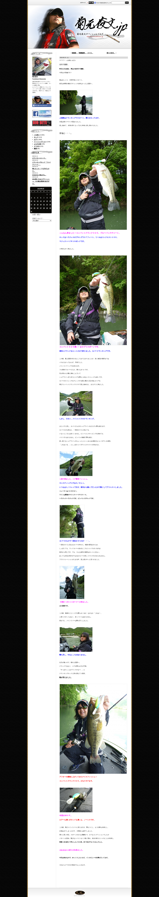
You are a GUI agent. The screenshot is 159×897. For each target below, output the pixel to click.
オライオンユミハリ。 (39, 158)
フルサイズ (92, 2)
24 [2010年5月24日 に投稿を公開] (31, 208)
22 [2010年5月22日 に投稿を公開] (47, 204)
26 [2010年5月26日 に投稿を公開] (37, 208)
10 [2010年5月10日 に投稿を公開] (31, 201)
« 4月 (34, 214)
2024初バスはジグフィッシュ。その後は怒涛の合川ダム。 (41, 181)
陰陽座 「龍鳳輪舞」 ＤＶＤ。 (82, 53)
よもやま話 (37, 144)
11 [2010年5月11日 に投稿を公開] (34, 201)
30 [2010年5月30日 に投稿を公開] (50, 208)
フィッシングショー (40, 141)
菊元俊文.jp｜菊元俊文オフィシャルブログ (79, 27)
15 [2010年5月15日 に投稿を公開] (47, 201)
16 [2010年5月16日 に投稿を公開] (50, 201)
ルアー (36, 139)
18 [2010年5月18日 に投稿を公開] (34, 204)
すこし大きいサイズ (90, 2)
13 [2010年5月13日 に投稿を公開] (40, 201)
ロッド (36, 137)
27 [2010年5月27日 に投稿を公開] (40, 208)
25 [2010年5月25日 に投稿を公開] (34, 208)
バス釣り (37, 135)
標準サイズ (87, 2)
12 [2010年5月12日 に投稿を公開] (37, 201)
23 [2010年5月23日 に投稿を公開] (50, 204)
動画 (35, 148)
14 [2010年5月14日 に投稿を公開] (44, 201)
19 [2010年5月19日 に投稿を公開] (37, 204)
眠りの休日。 (111, 53)
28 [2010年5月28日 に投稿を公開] (44, 208)
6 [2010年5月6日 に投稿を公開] (40, 198)
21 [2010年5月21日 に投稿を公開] (44, 204)
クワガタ (37, 146)
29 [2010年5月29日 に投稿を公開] (47, 208)
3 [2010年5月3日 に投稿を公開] (31, 198)
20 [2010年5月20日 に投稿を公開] (40, 204)
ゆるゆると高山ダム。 (39, 175)
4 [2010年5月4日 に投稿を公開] (34, 198)
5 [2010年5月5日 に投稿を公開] (37, 198)
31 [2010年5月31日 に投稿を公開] (31, 211)
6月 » (38, 214)
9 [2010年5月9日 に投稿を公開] (50, 198)
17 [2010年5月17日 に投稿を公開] (31, 204)
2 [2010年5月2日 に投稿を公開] (50, 194)
